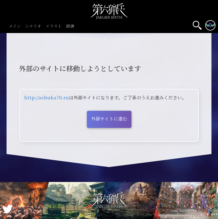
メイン (15, 26)
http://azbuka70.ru (46, 97)
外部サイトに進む (109, 118)
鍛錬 (70, 26)
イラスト (53, 26)
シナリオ (33, 26)
